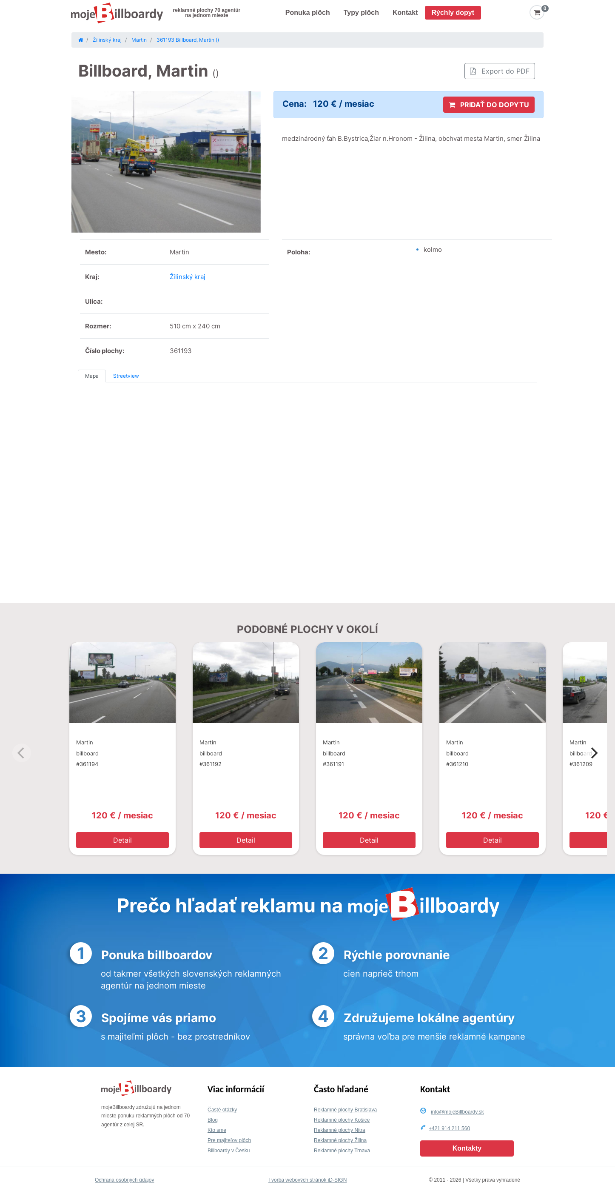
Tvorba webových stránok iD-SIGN (307, 1180)
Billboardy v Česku (229, 1151)
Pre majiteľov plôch (229, 1140)
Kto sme (217, 1130)
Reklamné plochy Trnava (342, 1151)
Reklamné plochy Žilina (340, 1140)
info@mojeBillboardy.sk (457, 1112)
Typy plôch (361, 12)
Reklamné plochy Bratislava (345, 1110)
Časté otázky (222, 1110)
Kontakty (467, 1148)
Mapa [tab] (92, 376)
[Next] (593, 753)
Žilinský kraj (187, 277)
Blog (213, 1120)
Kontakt (405, 12)
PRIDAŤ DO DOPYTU (489, 104)
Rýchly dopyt (453, 12)
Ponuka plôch (307, 12)
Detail (122, 840)
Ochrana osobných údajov (124, 1180)
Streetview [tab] (126, 376)
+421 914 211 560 (449, 1128)
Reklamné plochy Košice (342, 1120)
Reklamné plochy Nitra (339, 1130)
